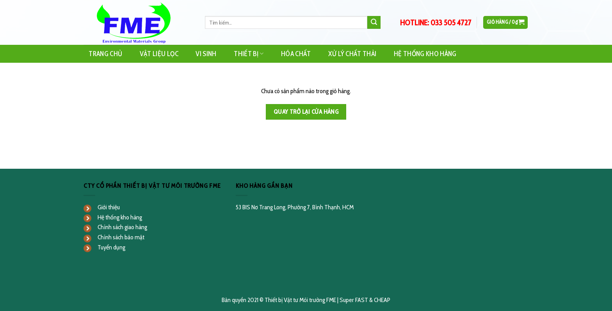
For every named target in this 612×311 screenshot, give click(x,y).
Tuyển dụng (111, 247)
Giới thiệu (109, 207)
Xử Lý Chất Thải (352, 53)
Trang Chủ (105, 53)
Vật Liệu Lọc (159, 53)
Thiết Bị (248, 53)
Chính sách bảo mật (121, 237)
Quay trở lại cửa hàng (306, 111)
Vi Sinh (206, 53)
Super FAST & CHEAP (365, 300)
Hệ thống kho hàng (120, 217)
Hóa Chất (296, 53)
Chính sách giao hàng (122, 227)
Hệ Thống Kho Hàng (425, 53)
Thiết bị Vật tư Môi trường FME (300, 300)
